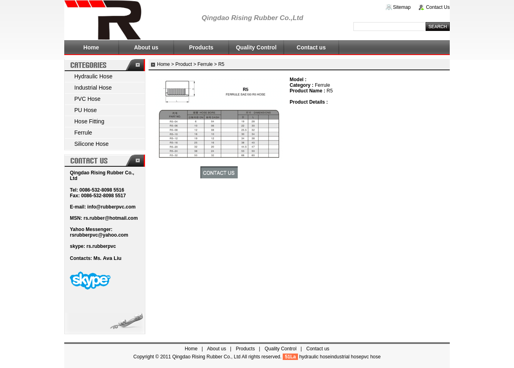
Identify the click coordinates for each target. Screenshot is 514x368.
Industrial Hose (93, 87)
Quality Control (256, 47)
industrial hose (345, 357)
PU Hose (85, 110)
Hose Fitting (89, 121)
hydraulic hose (314, 357)
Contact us (311, 47)
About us (146, 47)
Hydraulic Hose (93, 76)
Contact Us (438, 7)
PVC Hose (87, 99)
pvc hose (371, 357)
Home (91, 47)
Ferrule (83, 132)
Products (201, 47)
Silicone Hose (91, 144)
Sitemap (402, 7)
